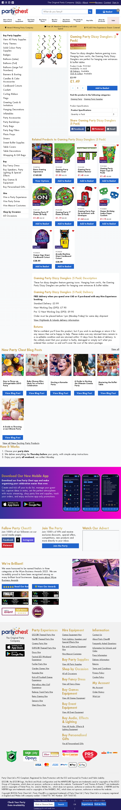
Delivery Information (101, 659)
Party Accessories (12, 117)
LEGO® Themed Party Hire (43, 635)
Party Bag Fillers (11, 130)
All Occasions (10, 215)
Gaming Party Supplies (93, 99)
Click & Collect (76, 74)
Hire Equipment (19, 20)
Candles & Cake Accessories (11, 80)
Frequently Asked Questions (104, 643)
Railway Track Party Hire (42, 692)
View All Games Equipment (73, 698)
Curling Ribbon (10, 94)
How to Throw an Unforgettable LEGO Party (12, 383)
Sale (113, 20)
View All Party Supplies (14, 39)
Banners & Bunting (12, 74)
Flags (6, 98)
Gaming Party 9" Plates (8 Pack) (41, 213)
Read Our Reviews (15, 586)
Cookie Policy (98, 677)
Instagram (28, 539)
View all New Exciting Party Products (21, 443)
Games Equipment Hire (71, 635)
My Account (98, 687)
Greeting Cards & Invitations (12, 104)
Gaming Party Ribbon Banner (84, 170)
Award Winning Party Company (19, 27)
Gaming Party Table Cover (62, 170)
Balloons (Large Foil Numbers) (12, 69)
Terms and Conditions (102, 668)
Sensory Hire (37, 701)
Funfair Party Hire (39, 664)
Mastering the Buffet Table (108, 383)
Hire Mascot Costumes (14, 205)
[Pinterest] (13, 2)
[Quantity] (77, 88)
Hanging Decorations (13, 109)
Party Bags (8, 126)
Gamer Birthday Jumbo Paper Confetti (107, 213)
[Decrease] (72, 88)
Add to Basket (102, 88)
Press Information (100, 655)
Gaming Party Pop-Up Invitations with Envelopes (86, 213)
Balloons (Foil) (10, 63)
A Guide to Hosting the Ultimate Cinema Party (84, 383)
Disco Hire (36, 652)
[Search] (90, 11)
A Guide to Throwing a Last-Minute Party (12, 427)
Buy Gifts (89, 20)
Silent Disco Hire (39, 705)
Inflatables (8, 113)
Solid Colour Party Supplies (12, 49)
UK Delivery (75, 71)
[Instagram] (9, 2)
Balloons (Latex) (11, 59)
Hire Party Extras (11, 201)
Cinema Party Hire (39, 643)
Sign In (115, 2)
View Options (42, 180)
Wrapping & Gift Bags (14, 155)
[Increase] (82, 88)
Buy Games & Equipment (10, 181)
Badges (7, 54)
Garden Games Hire (40, 668)
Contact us (37, 808)
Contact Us (97, 635)
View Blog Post (12, 393)
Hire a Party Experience (7, 20)
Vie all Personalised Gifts (73, 743)
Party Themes (9, 43)
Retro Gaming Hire (40, 696)
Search (61, 804)
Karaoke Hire (37, 673)
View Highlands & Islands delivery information (56, 320)
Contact (107, 2)
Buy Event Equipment (66, 20)
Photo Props (9, 134)
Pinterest (98, 128)
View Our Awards (45, 586)
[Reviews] (96, 2)
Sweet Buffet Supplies (13, 142)
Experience (87, 804)
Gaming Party (76, 99)
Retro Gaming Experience (39, 170)
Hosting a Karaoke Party (59, 383)
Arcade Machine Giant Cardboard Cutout (63, 256)
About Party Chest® (101, 639)
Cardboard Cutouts (12, 85)
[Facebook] (3, 2)
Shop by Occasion (101, 20)
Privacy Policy (98, 673)
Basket (111, 11)
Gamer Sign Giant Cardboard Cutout (41, 256)
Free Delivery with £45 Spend (60, 27)
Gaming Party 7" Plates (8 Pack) (63, 213)
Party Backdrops (11, 122)
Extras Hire (100, 804)
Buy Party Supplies (31, 20)
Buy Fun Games (54, 20)
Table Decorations (12, 151)
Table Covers (9, 147)
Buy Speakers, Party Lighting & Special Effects (13, 172)
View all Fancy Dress (71, 684)
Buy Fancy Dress (42, 20)
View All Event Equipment (73, 712)
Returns (96, 664)
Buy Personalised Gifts (14, 187)
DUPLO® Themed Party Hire (44, 648)
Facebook (78, 128)
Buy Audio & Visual (78, 20)
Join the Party (60, 545)
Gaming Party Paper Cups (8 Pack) (106, 170)
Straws (6, 138)
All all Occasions (69, 673)
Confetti (7, 90)
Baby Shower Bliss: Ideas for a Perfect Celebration (35, 383)
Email (111, 128)
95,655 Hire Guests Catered (102, 27)
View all (115, 349)
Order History (98, 692)
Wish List (96, 696)
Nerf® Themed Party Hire (43, 639)
